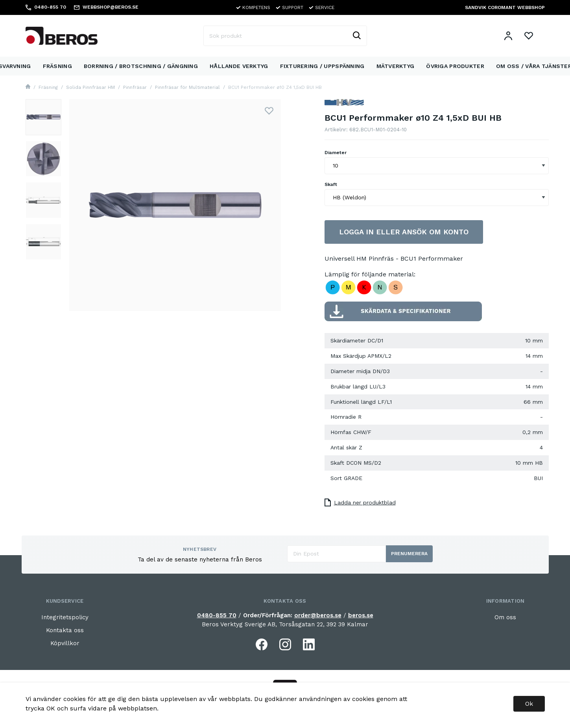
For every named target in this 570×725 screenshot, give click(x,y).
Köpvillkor (64, 643)
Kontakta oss (65, 630)
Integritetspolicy (65, 617)
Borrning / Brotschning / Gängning (141, 66)
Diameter (336, 152)
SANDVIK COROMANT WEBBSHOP (505, 7)
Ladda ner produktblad (360, 502)
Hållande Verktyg (239, 66)
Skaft (331, 184)
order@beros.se (317, 615)
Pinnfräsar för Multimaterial (187, 87)
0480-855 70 (216, 615)
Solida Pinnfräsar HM (90, 87)
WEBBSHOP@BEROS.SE (110, 7)
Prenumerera (409, 553)
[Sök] (356, 36)
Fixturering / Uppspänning (322, 66)
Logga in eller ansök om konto (404, 232)
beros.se (360, 615)
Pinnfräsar (135, 87)
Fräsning (57, 66)
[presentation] (44, 117)
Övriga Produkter (455, 66)
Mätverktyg (395, 66)
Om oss (505, 617)
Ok (529, 703)
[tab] (43, 117)
